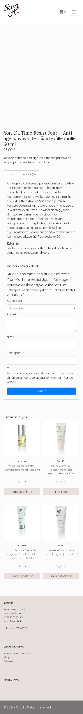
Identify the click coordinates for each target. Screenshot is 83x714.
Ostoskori (9, 661)
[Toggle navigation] (74, 12)
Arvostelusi (15, 301)
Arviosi (12, 314)
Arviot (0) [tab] (29, 174)
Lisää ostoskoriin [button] (21, 492)
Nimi (10, 337)
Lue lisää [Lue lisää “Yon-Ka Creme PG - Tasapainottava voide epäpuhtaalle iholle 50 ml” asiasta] (61, 492)
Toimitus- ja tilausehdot (18, 653)
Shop (7, 657)
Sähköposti (15, 353)
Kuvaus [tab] (12, 174)
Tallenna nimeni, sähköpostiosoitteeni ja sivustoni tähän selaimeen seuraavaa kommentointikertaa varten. (40, 377)
